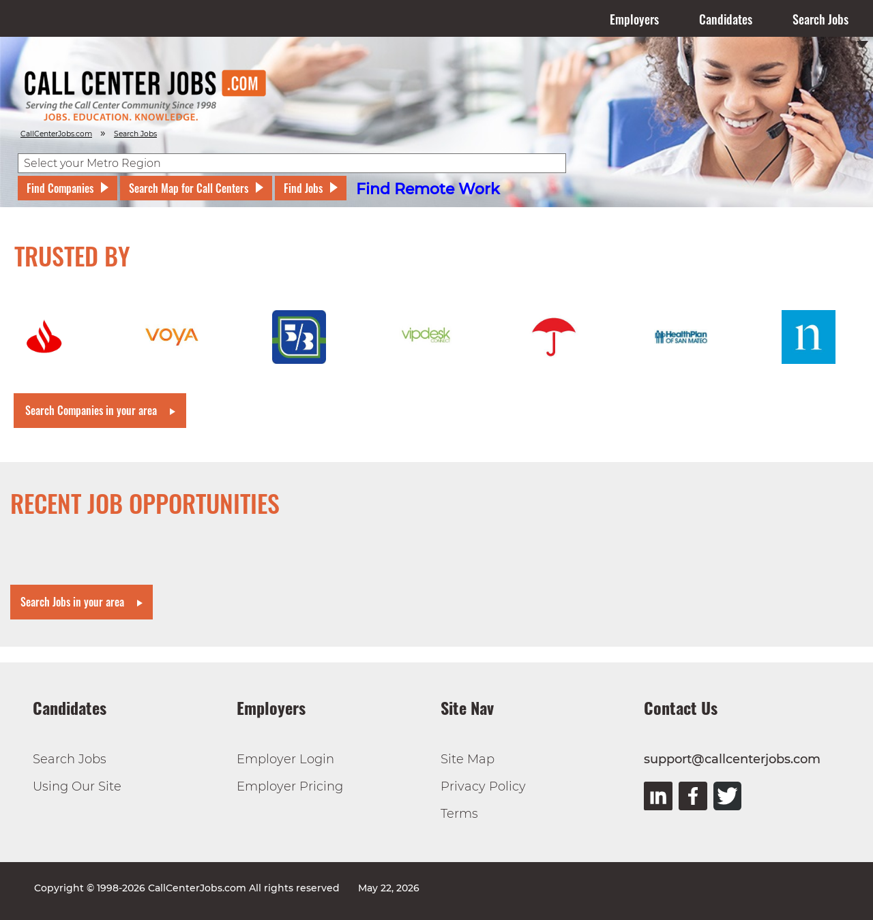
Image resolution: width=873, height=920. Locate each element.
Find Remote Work (428, 189)
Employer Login (285, 759)
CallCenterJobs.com (56, 133)
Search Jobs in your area (72, 602)
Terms (459, 813)
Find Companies (60, 188)
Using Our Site (77, 786)
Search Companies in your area (91, 410)
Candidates (725, 19)
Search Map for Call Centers (188, 188)
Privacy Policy (483, 786)
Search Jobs (820, 19)
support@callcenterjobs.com (732, 759)
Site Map (467, 759)
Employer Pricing (290, 786)
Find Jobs (303, 188)
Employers (634, 19)
